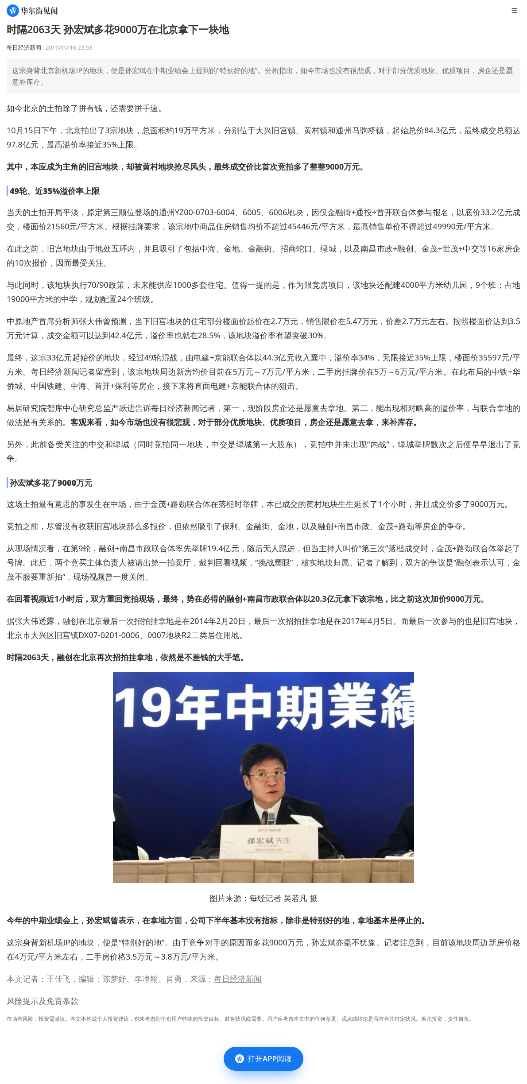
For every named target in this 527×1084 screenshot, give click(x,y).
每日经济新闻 (238, 978)
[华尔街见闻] (32, 10)
